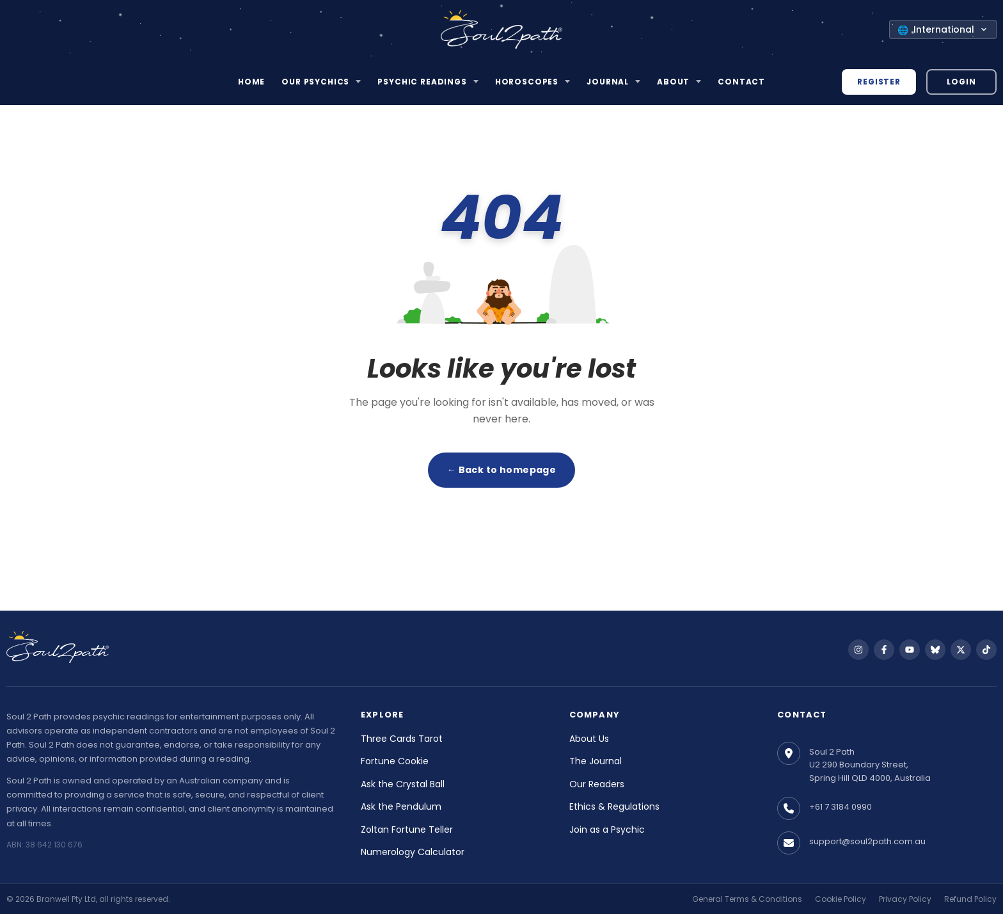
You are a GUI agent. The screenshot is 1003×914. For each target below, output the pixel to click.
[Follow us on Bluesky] (935, 649)
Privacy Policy (905, 899)
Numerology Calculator (412, 852)
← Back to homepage (502, 469)
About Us (589, 738)
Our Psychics (315, 81)
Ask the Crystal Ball (403, 784)
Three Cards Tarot (402, 738)
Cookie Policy (840, 899)
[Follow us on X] (961, 649)
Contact (741, 81)
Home (251, 81)
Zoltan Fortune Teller (407, 829)
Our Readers (596, 784)
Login (961, 81)
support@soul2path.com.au (867, 841)
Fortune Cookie (395, 761)
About (673, 81)
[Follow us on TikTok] (986, 649)
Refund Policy (970, 899)
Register (879, 81)
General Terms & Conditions (747, 899)
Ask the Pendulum (401, 806)
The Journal (595, 761)
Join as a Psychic (607, 829)
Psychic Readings (421, 81)
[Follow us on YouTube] (909, 649)
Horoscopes (526, 81)
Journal (608, 81)
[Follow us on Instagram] (858, 649)
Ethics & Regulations (614, 806)
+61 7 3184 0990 (840, 807)
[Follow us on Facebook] (884, 649)
